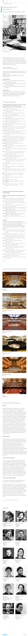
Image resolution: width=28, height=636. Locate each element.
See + (5, 187)
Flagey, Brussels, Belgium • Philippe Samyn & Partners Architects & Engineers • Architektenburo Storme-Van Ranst (15, 202)
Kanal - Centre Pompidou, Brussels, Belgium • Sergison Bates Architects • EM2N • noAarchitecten (15, 137)
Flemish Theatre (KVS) (8, 473)
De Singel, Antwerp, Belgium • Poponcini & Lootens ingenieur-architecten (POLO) (15, 122)
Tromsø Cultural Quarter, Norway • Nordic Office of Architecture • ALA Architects (15, 108)
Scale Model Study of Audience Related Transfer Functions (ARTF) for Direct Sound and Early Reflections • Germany (14, 247)
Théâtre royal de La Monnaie (10, 475)
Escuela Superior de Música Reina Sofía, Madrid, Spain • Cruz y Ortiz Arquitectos (15, 113)
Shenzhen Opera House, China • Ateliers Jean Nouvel (15, 126)
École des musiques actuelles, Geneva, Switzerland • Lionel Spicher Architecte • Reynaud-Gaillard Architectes (15, 161)
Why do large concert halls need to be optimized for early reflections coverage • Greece (15, 255)
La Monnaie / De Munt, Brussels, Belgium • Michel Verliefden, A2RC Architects (15, 205)
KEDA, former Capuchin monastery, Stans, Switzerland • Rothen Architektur (14, 141)
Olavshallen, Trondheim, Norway (11, 179)
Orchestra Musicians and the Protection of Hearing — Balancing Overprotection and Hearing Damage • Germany (15, 231)
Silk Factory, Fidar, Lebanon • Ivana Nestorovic (14, 173)
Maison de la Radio (19, 473)
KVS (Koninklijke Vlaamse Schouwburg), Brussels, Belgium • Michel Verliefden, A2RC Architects (15, 199)
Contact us (24, 634)
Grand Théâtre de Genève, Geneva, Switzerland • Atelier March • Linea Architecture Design (16, 131)
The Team (10, 3)
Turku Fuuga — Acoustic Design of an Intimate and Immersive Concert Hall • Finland (15, 244)
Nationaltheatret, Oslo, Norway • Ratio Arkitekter (14, 139)
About (7, 1)
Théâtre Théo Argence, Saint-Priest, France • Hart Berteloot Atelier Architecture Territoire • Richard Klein (15, 170)
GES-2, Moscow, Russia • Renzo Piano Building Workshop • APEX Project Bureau (14, 184)
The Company (5, 3)
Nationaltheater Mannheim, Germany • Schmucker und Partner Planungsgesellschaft (15, 119)
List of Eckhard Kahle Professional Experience (10, 499)
